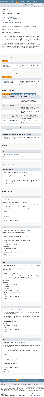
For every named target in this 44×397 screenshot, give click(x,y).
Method (19, 6)
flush (11, 105)
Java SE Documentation (34, 387)
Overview (2, 1)
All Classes (3, 4)
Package (13, 1)
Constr (15, 6)
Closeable (4, 22)
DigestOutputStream (29, 28)
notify (31, 137)
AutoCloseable (17, 22)
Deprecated (29, 1)
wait (10, 138)
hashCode (25, 137)
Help (37, 1)
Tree (24, 1)
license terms (20, 395)
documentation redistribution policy (34, 395)
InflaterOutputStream (7, 29)
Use (21, 1)
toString (5, 138)
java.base (8, 9)
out (17, 65)
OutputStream (9, 34)
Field (11, 6)
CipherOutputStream (31, 26)
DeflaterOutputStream (17, 28)
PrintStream (17, 29)
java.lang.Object (5, 16)
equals (9, 137)
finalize (14, 137)
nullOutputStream (7, 129)
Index (34, 1)
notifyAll (36, 137)
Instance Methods (17, 94)
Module (8, 1)
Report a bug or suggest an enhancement (10, 386)
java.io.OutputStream (9, 17)
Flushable (10, 22)
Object (29, 134)
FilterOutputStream (8, 81)
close (11, 100)
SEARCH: (27, 4)
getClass (20, 137)
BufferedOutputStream (7, 26)
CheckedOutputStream (19, 26)
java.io (8, 11)
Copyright (3, 393)
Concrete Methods (30, 94)
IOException (25, 200)
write (11, 111)
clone (4, 137)
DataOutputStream (6, 28)
